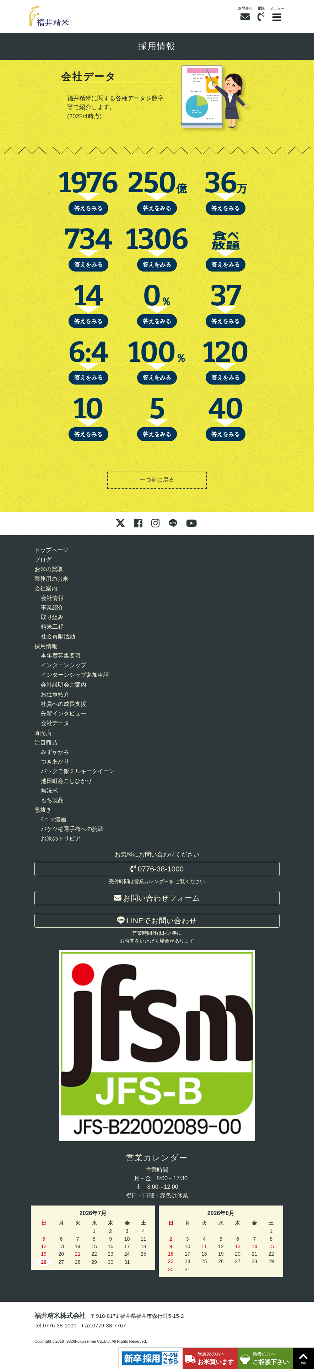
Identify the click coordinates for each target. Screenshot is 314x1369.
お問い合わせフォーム (157, 898)
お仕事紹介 (55, 694)
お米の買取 (48, 569)
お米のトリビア (61, 839)
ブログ (43, 560)
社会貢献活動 (58, 636)
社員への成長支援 (63, 704)
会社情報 (52, 598)
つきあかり (55, 761)
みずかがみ (55, 752)
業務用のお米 (51, 579)
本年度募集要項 (61, 656)
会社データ (55, 723)
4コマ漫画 (54, 819)
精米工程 (52, 627)
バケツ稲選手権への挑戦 (72, 829)
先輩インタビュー (63, 713)
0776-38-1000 (157, 869)
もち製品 (52, 800)
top (303, 1358)
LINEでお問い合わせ (157, 920)
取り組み (52, 617)
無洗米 (49, 791)
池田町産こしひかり (66, 781)
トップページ (51, 550)
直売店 (43, 733)
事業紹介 (52, 608)
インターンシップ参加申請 (75, 675)
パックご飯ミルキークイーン (78, 771)
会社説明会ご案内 (63, 685)
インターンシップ (63, 665)
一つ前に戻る (157, 480)
